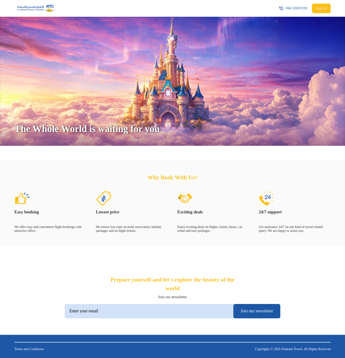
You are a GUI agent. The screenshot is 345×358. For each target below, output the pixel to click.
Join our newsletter (257, 311)
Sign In (321, 8)
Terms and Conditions (29, 349)
